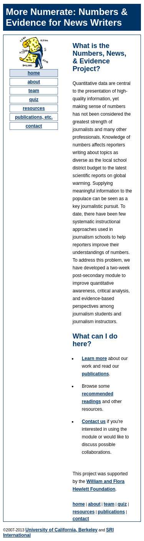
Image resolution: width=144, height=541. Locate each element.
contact (34, 126)
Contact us (94, 421)
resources (34, 108)
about (34, 82)
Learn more (94, 358)
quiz (33, 99)
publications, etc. (34, 117)
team (33, 90)
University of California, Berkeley (61, 530)
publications (95, 374)
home (34, 73)
